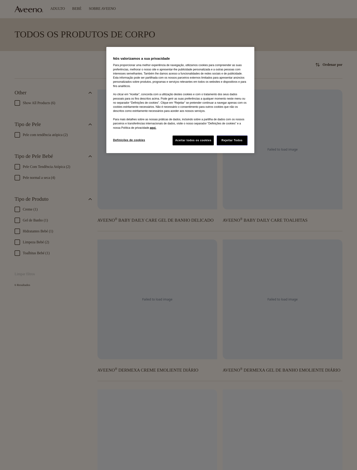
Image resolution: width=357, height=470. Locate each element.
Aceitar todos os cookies (193, 140)
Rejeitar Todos (232, 140)
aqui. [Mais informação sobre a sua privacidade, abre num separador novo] (153, 127)
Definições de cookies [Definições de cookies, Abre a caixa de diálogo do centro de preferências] (129, 140)
